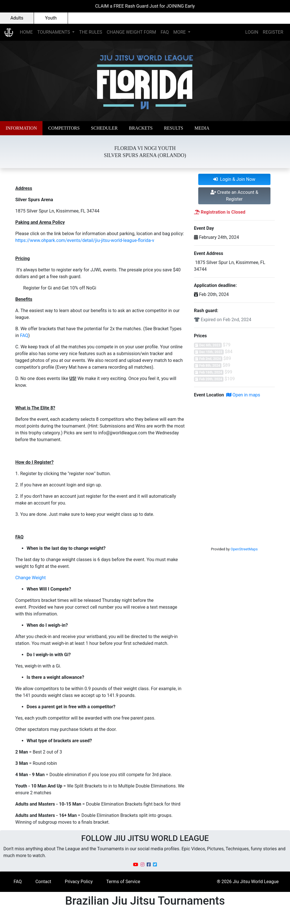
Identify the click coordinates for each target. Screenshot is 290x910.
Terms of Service (123, 881)
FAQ (165, 32)
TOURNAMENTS (54, 32)
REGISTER (273, 32)
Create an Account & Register (234, 196)
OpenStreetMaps (244, 549)
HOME (26, 32)
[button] (21, 128)
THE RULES (90, 32)
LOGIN (251, 32)
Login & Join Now (234, 179)
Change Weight (30, 577)
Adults (17, 18)
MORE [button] (180, 32)
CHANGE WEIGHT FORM (131, 32)
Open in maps (243, 395)
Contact (43, 881)
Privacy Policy (79, 881)
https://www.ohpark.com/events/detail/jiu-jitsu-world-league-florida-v (84, 240)
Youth (51, 18)
